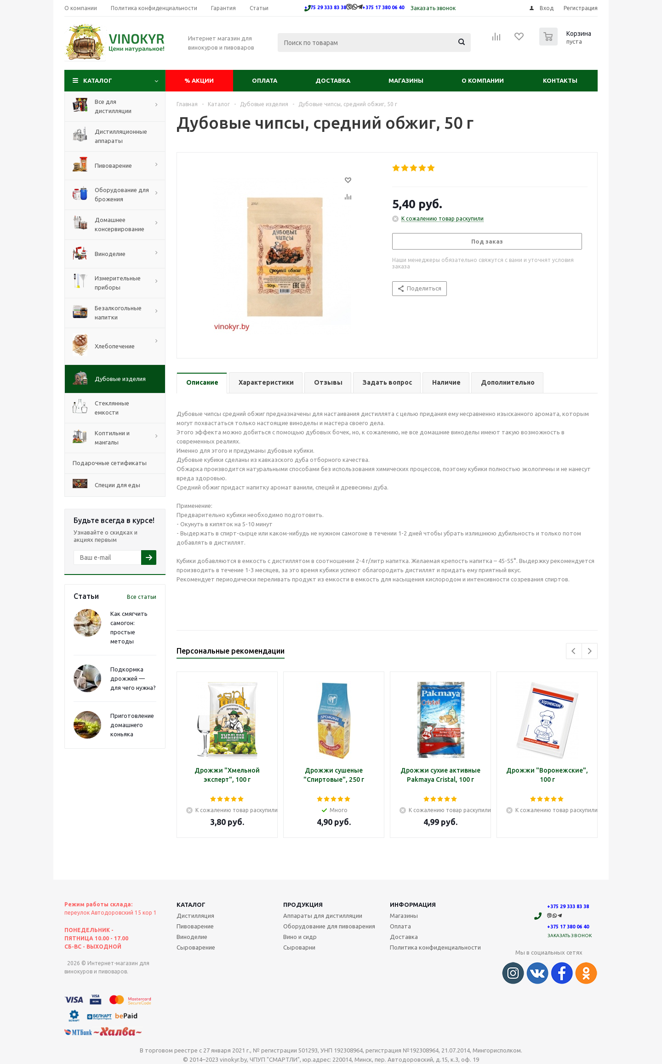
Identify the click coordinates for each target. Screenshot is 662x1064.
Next (589, 651)
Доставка (332, 80)
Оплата (264, 80)
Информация (413, 904)
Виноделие (192, 936)
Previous (574, 651)
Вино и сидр (300, 936)
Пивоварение (195, 926)
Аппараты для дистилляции (322, 915)
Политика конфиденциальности (435, 947)
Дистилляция (195, 915)
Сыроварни (299, 947)
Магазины (405, 80)
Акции (199, 80)
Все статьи (141, 597)
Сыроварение (196, 947)
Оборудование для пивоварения (329, 926)
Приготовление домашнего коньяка (132, 724)
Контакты (560, 80)
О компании (483, 80)
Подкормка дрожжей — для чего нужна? (133, 678)
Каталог (97, 80)
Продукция (303, 904)
